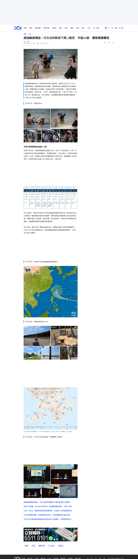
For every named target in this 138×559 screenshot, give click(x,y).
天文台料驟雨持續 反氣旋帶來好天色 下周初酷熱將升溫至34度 (47, 515)
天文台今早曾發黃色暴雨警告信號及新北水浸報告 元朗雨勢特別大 (48, 519)
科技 (94, 28)
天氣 (29, 34)
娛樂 (30, 28)
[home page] (17, 28)
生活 (89, 28)
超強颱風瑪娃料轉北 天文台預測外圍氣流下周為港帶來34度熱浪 (47, 502)
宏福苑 (54, 28)
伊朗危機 (46, 28)
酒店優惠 (38, 28)
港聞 (25, 28)
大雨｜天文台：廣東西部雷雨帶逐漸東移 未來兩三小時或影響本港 (48, 511)
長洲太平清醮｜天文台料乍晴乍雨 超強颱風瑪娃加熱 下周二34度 (48, 506)
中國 (77, 28)
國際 (71, 28)
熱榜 (66, 28)
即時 (60, 28)
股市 (83, 28)
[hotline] (51, 534)
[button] (105, 42)
